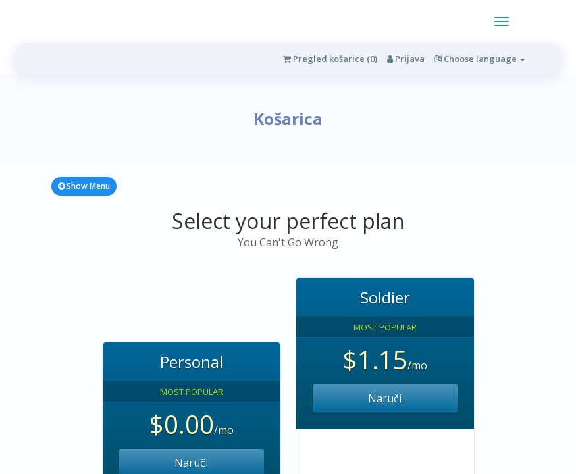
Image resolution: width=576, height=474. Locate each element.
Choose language (479, 59)
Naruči (385, 398)
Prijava (406, 59)
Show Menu (84, 186)
